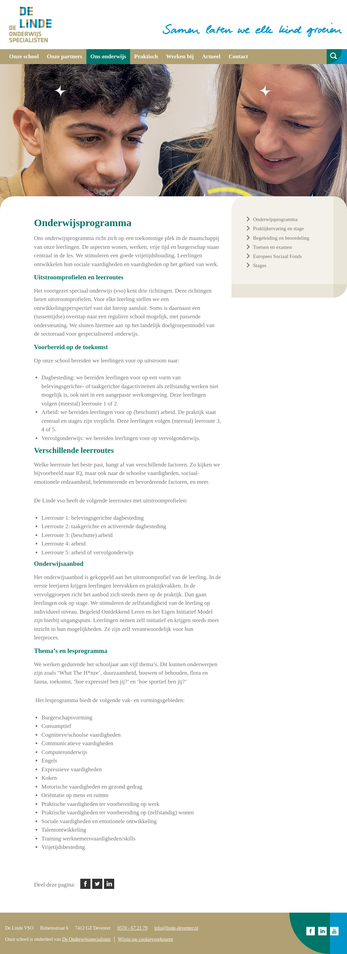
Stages (259, 265)
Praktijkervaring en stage (278, 228)
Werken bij (180, 56)
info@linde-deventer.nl (176, 928)
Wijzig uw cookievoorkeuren (145, 939)
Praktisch (146, 56)
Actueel (211, 56)
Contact (238, 56)
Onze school (24, 56)
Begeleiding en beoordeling (281, 238)
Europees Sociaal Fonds (277, 256)
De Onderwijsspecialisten (86, 939)
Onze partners (64, 56)
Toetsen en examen (272, 247)
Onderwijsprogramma (275, 219)
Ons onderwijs (108, 56)
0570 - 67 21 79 (133, 928)
